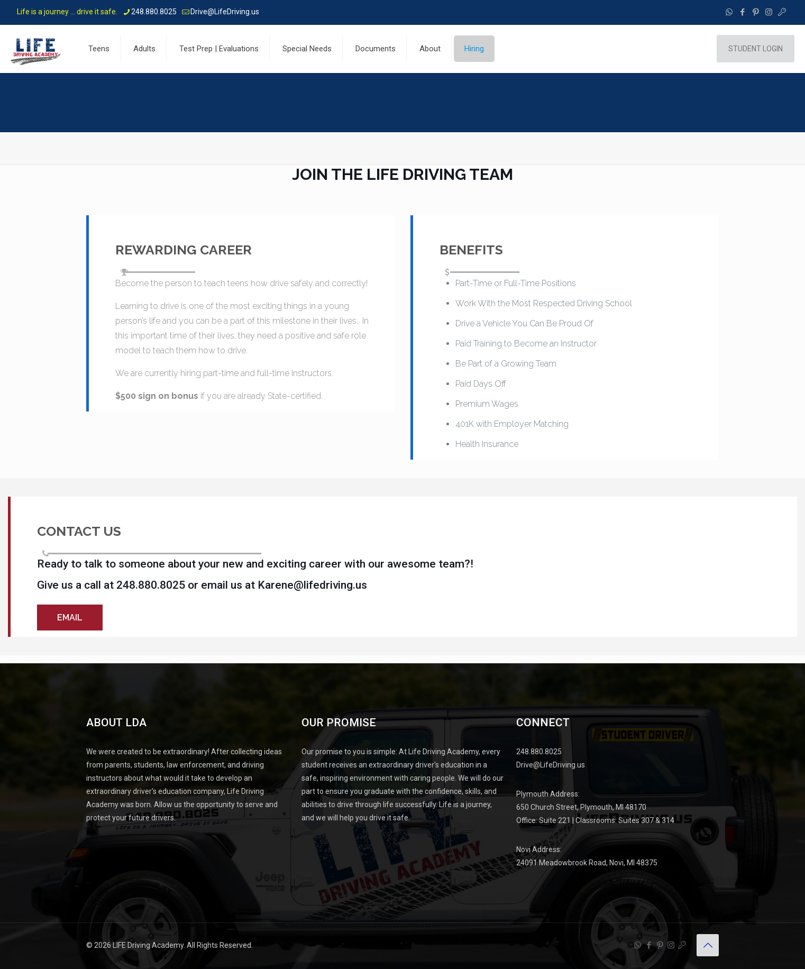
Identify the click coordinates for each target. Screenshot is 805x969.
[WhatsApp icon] (729, 12)
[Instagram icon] (769, 12)
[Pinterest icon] (756, 12)
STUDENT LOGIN (755, 48)
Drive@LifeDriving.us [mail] (224, 11)
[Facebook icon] (742, 12)
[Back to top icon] (708, 944)
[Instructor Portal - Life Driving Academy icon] (782, 12)
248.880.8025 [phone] (154, 11)
